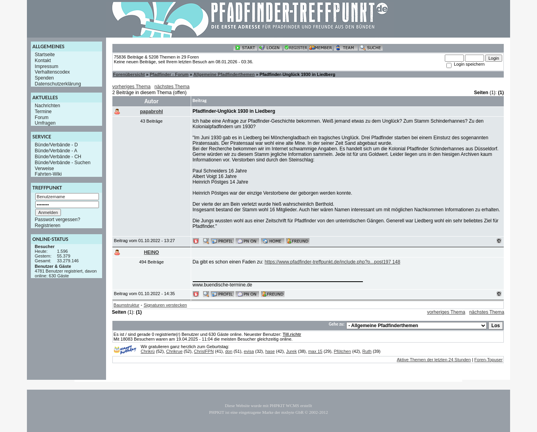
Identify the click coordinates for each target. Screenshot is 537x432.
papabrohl (151, 111)
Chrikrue (174, 351)
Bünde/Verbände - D (56, 145)
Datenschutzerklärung (58, 84)
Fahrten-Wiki (48, 174)
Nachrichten (47, 105)
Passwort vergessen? (57, 219)
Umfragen (45, 123)
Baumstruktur (126, 305)
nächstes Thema (172, 86)
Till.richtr (292, 334)
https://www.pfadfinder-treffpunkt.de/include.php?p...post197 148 (332, 262)
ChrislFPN (204, 351)
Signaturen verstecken (165, 305)
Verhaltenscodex (52, 72)
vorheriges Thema (131, 86)
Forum (42, 117)
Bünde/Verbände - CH (58, 156)
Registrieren (48, 225)
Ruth (367, 351)
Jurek (291, 351)
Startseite (45, 54)
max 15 (315, 351)
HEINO (151, 252)
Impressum (46, 66)
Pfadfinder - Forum (169, 74)
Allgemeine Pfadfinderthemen (223, 74)
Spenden (44, 78)
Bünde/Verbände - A (56, 150)
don (228, 351)
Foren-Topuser (488, 359)
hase (270, 351)
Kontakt (43, 60)
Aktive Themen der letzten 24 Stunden (434, 359)
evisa (249, 351)
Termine (43, 111)
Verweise (44, 168)
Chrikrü (148, 351)
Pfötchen (342, 351)
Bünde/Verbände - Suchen (63, 162)
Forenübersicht (129, 74)
